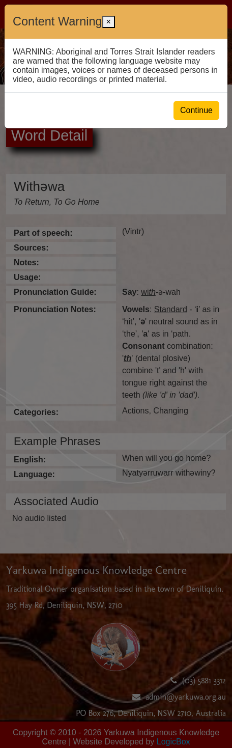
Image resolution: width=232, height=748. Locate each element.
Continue (196, 110)
